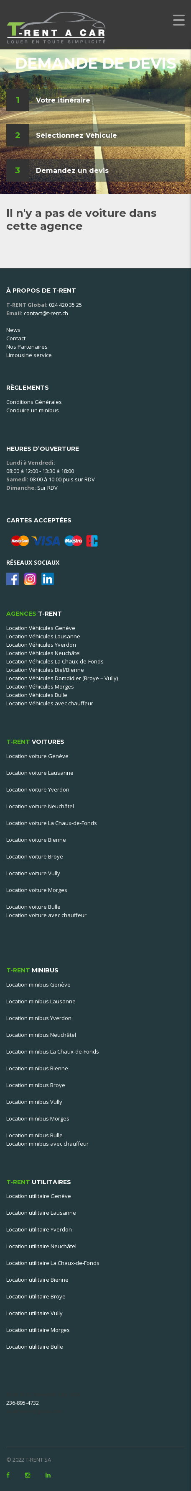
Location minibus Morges (37, 1118)
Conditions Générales (34, 402)
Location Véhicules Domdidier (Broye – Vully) (62, 678)
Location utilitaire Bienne (37, 1279)
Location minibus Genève (38, 984)
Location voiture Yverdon (37, 789)
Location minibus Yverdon (38, 1018)
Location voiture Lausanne (40, 772)
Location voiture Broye (34, 856)
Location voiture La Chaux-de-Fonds (51, 823)
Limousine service (29, 355)
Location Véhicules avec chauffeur (49, 703)
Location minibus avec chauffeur (47, 1143)
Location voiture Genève (37, 756)
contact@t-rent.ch (46, 313)
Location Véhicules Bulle (36, 695)
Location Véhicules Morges (40, 686)
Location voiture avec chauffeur (46, 915)
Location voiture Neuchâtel (40, 806)
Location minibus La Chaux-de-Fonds (52, 1051)
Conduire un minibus (32, 410)
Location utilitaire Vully (34, 1313)
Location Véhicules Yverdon (41, 644)
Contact (15, 338)
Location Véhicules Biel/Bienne (45, 670)
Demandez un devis (72, 171)
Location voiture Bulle (33, 906)
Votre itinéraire (63, 100)
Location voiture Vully (33, 873)
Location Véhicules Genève (40, 628)
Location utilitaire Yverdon (39, 1229)
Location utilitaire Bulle (34, 1346)
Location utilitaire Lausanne (41, 1212)
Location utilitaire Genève (38, 1196)
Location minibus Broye (35, 1085)
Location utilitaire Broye (36, 1296)
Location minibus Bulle (34, 1135)
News (13, 330)
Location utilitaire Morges (38, 1330)
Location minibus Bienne (37, 1068)
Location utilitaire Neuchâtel (41, 1246)
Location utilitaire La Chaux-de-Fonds (52, 1263)
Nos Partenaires (27, 346)
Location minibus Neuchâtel (41, 1035)
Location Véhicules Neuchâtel (43, 653)
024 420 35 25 (65, 304)
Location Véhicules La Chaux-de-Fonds (55, 661)
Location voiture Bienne (36, 839)
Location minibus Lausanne (41, 1001)
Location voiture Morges (36, 890)
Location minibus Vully (34, 1101)
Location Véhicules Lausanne (43, 636)
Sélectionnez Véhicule (76, 135)
